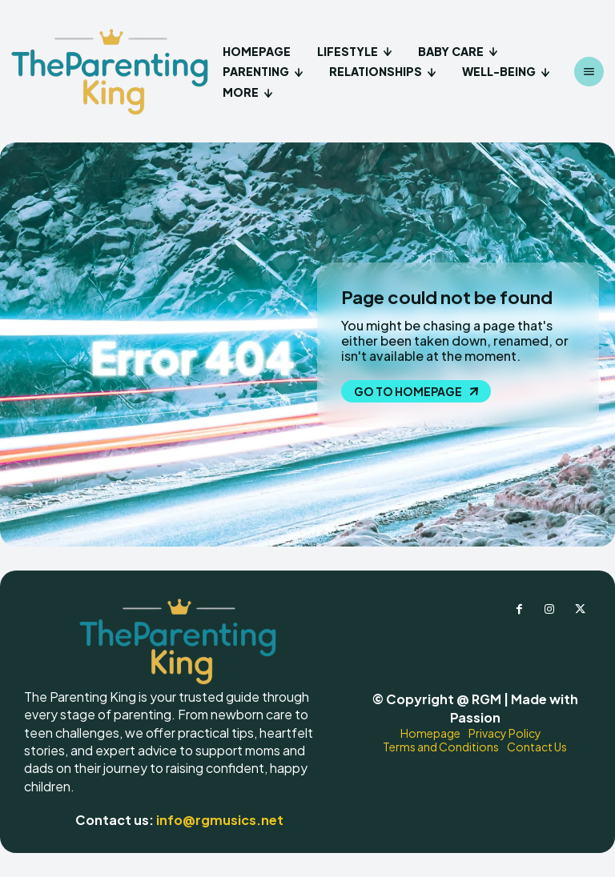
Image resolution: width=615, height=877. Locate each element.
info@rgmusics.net (219, 819)
